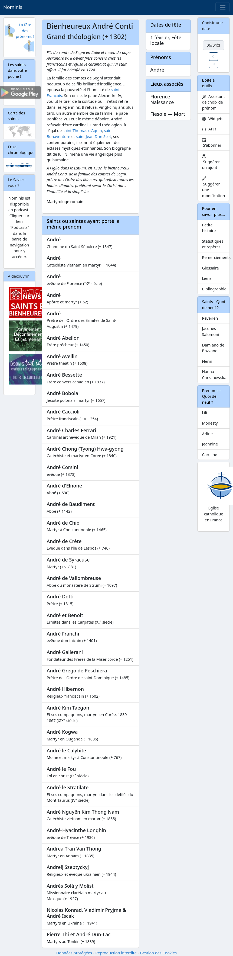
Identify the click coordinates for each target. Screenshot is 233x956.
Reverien (210, 318)
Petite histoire (209, 227)
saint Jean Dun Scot (93, 136)
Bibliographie (214, 288)
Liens (206, 278)
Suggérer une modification (213, 187)
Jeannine (210, 444)
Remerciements (215, 257)
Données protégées (74, 952)
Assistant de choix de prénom (213, 102)
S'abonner (211, 143)
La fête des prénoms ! (25, 30)
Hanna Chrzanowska (214, 374)
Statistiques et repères (212, 244)
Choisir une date (212, 25)
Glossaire (210, 268)
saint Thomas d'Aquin (82, 130)
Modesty (210, 423)
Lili (204, 412)
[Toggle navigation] (222, 7)
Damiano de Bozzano (213, 348)
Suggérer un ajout (211, 162)
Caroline (209, 454)
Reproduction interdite (116, 952)
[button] (213, 56)
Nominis (12, 7)
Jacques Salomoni (210, 331)
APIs (209, 128)
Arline (207, 433)
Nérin (207, 361)
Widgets (212, 118)
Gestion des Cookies (158, 952)
